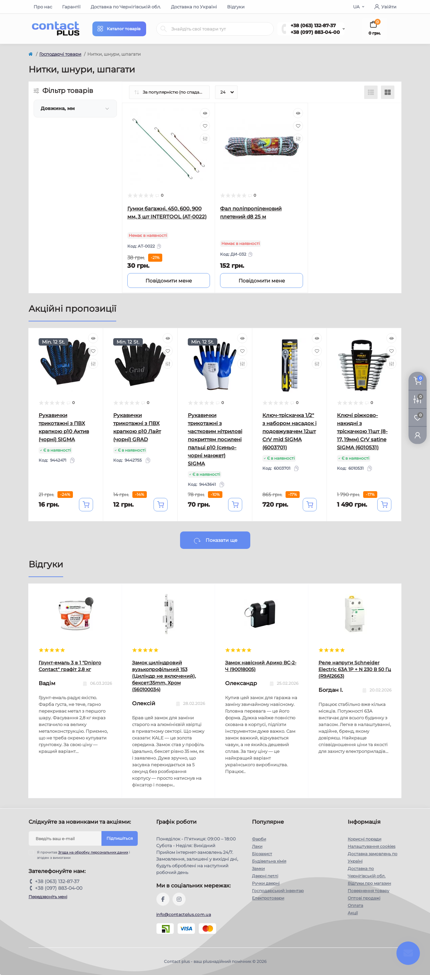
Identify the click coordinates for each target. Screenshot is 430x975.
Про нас (43, 6)
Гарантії (71, 6)
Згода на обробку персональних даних (93, 852)
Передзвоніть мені (48, 896)
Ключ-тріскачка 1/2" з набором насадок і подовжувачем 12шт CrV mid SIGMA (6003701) (289, 431)
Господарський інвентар (278, 890)
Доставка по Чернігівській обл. (126, 6)
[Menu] (119, 28)
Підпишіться (119, 838)
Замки (258, 868)
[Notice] (168, 280)
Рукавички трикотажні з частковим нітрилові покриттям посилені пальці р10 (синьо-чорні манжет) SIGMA (215, 439)
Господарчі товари (60, 54)
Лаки (257, 846)
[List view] (371, 92)
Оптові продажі (364, 898)
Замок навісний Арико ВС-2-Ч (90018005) (260, 666)
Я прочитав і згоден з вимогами (83, 855)
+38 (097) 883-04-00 (315, 32)
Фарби (259, 838)
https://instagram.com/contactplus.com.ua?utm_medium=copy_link (179, 899)
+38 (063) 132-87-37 (313, 25)
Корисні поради (364, 838)
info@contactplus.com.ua (183, 914)
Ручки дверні (266, 883)
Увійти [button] (385, 7)
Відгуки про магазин (369, 883)
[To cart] (86, 504)
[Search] (163, 29)
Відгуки (236, 6)
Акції (353, 912)
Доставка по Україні (194, 6)
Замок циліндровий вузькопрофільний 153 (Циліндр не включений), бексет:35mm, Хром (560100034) (164, 676)
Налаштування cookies (371, 846)
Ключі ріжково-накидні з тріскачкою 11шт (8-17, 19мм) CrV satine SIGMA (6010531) (362, 431)
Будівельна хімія (269, 861)
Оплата (355, 905)
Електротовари (268, 898)
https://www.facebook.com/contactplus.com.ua (163, 899)
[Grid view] (387, 92)
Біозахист (262, 853)
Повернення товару (368, 890)
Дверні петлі (265, 875)
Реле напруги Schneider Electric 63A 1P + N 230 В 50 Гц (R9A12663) (354, 669)
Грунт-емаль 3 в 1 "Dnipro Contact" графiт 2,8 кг (70, 666)
